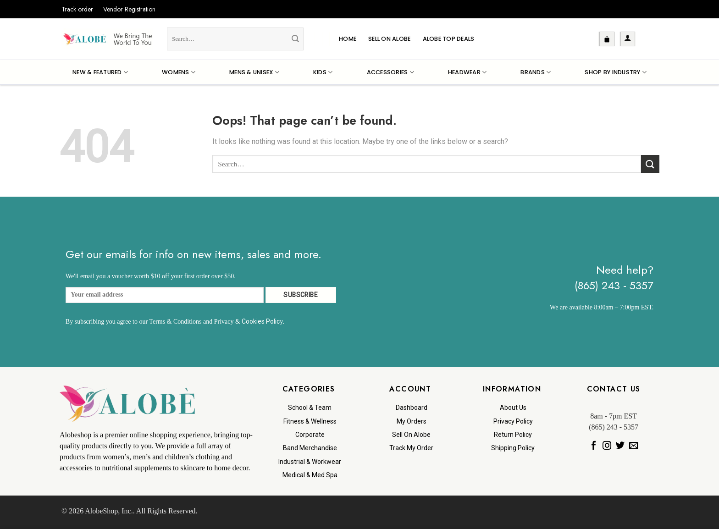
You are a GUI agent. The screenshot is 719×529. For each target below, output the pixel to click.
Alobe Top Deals (449, 39)
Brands (535, 72)
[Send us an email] (633, 445)
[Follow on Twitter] (620, 445)
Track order (77, 9)
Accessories (390, 72)
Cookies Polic (261, 321)
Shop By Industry (616, 72)
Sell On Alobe (389, 39)
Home (347, 39)
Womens (178, 72)
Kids (322, 72)
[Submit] (295, 39)
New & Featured (100, 72)
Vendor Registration (129, 9)
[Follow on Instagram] (607, 445)
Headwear (467, 72)
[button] (606, 39)
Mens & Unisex (254, 72)
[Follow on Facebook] (593, 445)
